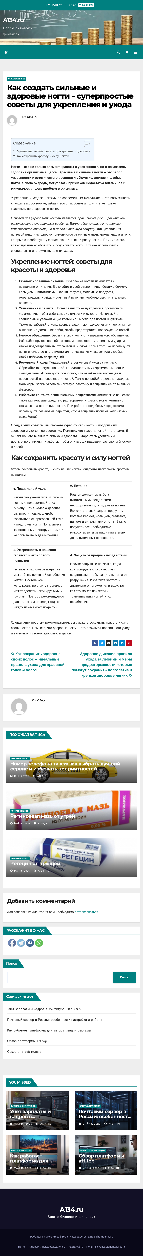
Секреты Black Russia (24, 1052)
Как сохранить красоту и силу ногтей (42, 156)
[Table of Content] (87, 144)
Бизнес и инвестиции (23, 1106)
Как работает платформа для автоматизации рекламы (49, 1030)
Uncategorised (16, 79)
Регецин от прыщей (35, 863)
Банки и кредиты (21, 1150)
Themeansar (103, 1236)
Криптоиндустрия (90, 1106)
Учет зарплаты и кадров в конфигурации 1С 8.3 (44, 1009)
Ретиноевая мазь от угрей (42, 816)
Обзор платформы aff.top (27, 1041)
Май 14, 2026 (23, 1123)
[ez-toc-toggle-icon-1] (85, 144)
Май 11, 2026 (23, 1168)
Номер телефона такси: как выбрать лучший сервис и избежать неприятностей (65, 766)
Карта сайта (76, 1246)
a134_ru (32, 117)
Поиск (11, 963)
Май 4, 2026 (90, 1168)
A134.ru (13, 20)
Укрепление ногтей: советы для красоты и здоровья (53, 151)
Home (22, 1246)
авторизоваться (86, 912)
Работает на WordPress (45, 1236)
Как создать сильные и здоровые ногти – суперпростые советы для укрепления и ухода (70, 96)
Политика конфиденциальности (105, 1246)
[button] (118, 52)
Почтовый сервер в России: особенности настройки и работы (54, 1020)
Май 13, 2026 (91, 1123)
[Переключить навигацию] (135, 52)
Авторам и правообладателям (47, 1246)
